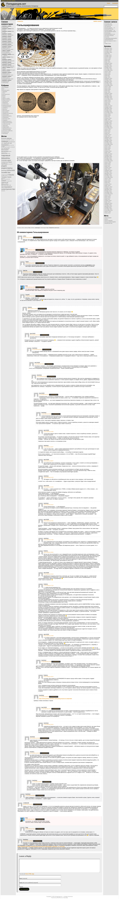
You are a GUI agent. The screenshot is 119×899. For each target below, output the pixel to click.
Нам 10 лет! (108, 43)
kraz (29, 227)
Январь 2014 (108, 188)
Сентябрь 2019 (109, 99)
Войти (106, 219)
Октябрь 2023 (108, 52)
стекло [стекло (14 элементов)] (10, 175)
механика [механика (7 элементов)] (4, 151)
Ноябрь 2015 (108, 158)
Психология (6, 104)
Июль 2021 (107, 73)
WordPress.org (108, 223)
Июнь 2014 (107, 181)
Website (21, 886)
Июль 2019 (107, 100)
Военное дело (5, 90)
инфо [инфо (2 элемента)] (2, 143)
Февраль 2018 (108, 121)
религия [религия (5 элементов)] (3, 170)
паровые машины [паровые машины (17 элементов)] (5, 156)
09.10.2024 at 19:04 (35, 738)
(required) (23, 878)
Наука (3, 97)
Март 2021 (107, 77)
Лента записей (108, 220)
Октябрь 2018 (108, 111)
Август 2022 (108, 57)
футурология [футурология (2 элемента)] (7, 179)
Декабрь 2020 (108, 81)
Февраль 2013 (108, 203)
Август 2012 (108, 211)
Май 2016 (107, 149)
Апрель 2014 (108, 184)
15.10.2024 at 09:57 (48, 461)
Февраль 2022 (108, 63)
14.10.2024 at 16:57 (48, 446)
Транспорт (5, 125)
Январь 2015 (108, 171)
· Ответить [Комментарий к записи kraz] (40, 249)
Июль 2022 (107, 59)
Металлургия (6, 110)
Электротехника (7, 129)
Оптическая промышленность (7, 115)
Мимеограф (5, 27)
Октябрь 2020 (108, 84)
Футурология (5, 132)
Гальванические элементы (7, 107)
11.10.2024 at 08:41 (37, 781)
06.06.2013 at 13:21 (30, 828)
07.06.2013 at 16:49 (30, 296)
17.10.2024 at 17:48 (46, 661)
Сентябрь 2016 (109, 144)
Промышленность (6, 105)
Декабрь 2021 (108, 66)
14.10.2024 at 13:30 (48, 431)
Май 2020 (107, 90)
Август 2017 (108, 129)
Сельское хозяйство (7, 130)
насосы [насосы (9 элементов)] (4, 153)
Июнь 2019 (107, 101)
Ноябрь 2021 (108, 67)
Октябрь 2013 (108, 192)
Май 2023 (107, 53)
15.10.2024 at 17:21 (48, 520)
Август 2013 (108, 195)
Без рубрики (5, 87)
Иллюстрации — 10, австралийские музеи (110, 31)
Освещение (6, 117)
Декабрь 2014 (108, 173)
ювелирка (37, 227)
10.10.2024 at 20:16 (37, 349)
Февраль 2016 (108, 154)
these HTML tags (29, 873)
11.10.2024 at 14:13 (44, 394)
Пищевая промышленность (7, 120)
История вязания (109, 35)
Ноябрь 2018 (108, 110)
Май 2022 (107, 60)
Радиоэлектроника (7, 122)
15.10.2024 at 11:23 (48, 477)
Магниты (5, 109)
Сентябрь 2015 (109, 160)
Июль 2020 (107, 88)
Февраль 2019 (108, 105)
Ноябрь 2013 (108, 191)
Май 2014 (107, 182)
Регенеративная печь (7, 42)
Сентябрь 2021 (109, 70)
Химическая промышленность (7, 127)
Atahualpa (65, 897)
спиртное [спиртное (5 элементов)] (4, 175)
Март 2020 (107, 92)
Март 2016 (107, 152)
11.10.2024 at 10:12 (39, 364)
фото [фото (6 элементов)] (3, 179)
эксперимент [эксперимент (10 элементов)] (6, 187)
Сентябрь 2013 (109, 193)
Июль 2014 (107, 180)
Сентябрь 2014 (109, 177)
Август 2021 (108, 71)
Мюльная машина (6, 40)
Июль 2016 (107, 147)
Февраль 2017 (108, 137)
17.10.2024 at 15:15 (48, 724)
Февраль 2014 (108, 186)
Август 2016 (108, 145)
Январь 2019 (108, 107)
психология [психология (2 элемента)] (10, 164)
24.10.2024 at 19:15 (48, 676)
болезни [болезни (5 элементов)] (4, 138)
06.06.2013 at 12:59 (30, 287)
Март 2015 (107, 169)
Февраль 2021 (108, 78)
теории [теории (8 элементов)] (4, 177)
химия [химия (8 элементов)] (3, 181)
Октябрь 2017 (108, 126)
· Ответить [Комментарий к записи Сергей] (40, 296)
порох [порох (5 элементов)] (10, 162)
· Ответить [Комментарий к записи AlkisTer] (38, 272)
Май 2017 (107, 133)
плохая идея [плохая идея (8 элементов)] (6, 160)
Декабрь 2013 (108, 189)
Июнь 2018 (107, 115)
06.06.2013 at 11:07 (30, 249)
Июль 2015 (107, 163)
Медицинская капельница (5, 82)
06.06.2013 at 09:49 (28, 237)
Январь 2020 (108, 95)
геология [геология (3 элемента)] (8, 139)
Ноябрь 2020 (108, 82)
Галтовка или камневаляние (108, 24)
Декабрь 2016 (108, 140)
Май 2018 (107, 116)
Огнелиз (107, 37)
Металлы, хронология (7, 35)
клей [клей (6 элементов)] (3, 147)
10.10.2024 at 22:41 (35, 753)
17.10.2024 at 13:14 (48, 574)
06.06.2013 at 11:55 (28, 272)
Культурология (6, 94)
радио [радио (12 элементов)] (4, 166)
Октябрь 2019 (108, 97)
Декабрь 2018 (108, 108)
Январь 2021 (108, 79)
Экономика (5, 133)
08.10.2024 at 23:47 (32, 308)
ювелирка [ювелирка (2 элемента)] (3, 190)
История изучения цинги (8, 70)
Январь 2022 (108, 64)
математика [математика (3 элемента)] (6, 148)
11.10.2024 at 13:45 (42, 376)
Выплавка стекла (6, 37)
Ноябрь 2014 (108, 174)
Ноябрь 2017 (108, 125)
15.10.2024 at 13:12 (48, 504)
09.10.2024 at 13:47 (35, 334)
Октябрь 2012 (108, 208)
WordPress (59, 897)
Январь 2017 (108, 138)
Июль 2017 (107, 130)
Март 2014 (107, 185)
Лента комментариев (110, 221)
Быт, (48, 227)
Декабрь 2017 (108, 123)
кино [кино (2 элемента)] (10, 145)
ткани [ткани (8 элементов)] (9, 177)
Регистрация (108, 217)
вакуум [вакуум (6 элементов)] (9, 138)
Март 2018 (107, 119)
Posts (108, 3)
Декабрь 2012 (108, 206)
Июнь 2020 (107, 89)
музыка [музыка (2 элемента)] (10, 151)
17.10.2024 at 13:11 (46, 708)
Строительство (6, 124)
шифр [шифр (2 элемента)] (10, 185)
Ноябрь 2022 (108, 56)
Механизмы (6, 112)
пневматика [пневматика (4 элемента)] (4, 162)
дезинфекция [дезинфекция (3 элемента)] (11, 141)
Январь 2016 (108, 155)
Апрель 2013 (108, 200)
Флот (4, 93)
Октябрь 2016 (108, 143)
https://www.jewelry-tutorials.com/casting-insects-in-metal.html (55, 698)
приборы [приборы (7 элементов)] (4, 164)
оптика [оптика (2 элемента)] (9, 153)
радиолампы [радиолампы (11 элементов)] (7, 168)
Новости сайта (6, 98)
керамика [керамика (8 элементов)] (5, 145)
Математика (6, 101)
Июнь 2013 (107, 197)
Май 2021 (107, 75)
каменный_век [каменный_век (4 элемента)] (8, 143)
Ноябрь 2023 (108, 51)
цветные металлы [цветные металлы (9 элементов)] (5, 184)
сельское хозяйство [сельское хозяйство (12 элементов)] (8, 171)
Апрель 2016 (108, 151)
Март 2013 (107, 202)
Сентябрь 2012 (109, 210)
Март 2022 (107, 62)
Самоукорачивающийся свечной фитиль (111, 39)
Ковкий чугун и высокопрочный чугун (7, 48)
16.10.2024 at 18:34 (48, 552)
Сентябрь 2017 (109, 127)
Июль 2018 (107, 114)
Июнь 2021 (107, 74)
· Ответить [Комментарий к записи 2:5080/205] (38, 804)
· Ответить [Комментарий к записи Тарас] (40, 263)
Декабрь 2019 (108, 96)
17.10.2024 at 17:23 (48, 585)
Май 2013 (107, 199)
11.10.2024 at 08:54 (30, 795)
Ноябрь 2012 (108, 207)
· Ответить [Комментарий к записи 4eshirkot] (47, 349)
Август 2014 (108, 178)
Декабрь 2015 (108, 156)
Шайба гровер (97, 21)
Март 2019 (107, 104)
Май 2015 (107, 166)
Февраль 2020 (108, 93)
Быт (3, 88)
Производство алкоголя (8, 60)
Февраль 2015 (108, 170)
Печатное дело (6, 118)
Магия (3, 95)
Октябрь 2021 (108, 68)
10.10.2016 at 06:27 (30, 263)
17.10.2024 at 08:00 (44, 696)
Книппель (20, 21)
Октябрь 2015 (108, 159)
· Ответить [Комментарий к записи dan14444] (45, 334)
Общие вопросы (6, 99)
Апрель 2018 (108, 118)
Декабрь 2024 (108, 48)
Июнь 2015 (107, 164)
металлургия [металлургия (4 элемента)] (4, 149)
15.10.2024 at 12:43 (48, 487)
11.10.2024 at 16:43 (46, 414)
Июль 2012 (107, 213)
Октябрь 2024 (108, 49)
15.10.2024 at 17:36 (48, 539)
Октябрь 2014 (108, 175)
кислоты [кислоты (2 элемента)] (12, 145)
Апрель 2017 (108, 134)
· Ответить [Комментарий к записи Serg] (40, 828)
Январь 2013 (108, 204)
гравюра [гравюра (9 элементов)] (4, 141)
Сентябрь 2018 (109, 112)
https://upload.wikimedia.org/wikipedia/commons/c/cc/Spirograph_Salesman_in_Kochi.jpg (41, 846)
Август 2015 (108, 162)
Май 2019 (107, 103)
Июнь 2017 (107, 132)
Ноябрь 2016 (108, 141)
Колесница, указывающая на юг (110, 33)
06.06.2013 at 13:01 (30, 819)
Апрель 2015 (108, 167)
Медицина (5, 102)
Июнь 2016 (107, 148)
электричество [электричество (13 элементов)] (8, 189)
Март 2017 (107, 136)
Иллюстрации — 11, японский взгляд (7, 52)
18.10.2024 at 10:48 (48, 635)
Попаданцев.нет (16, 3)
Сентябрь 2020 (109, 85)
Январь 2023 (108, 55)
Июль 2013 (107, 196)
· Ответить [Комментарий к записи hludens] (42, 308)
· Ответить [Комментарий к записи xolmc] (38, 237)
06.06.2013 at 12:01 (28, 804)
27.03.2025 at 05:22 (28, 841)
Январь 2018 (108, 122)
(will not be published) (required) (28, 882)
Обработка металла (8, 113)
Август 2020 (108, 86)
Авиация (5, 91)
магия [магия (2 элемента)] (2, 148)
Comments (115, 3)
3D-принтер (108, 26)
